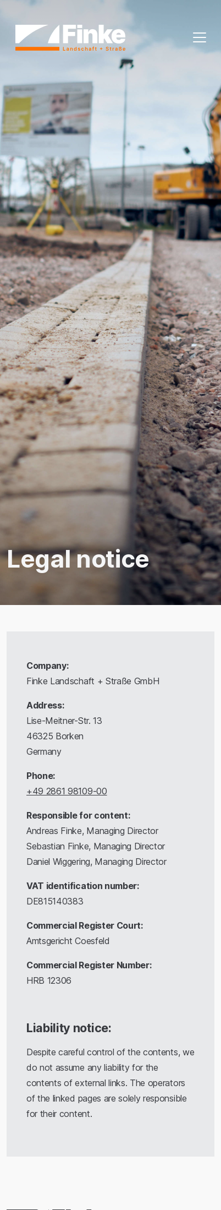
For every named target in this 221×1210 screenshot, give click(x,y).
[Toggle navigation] (199, 37)
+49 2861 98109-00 (66, 791)
